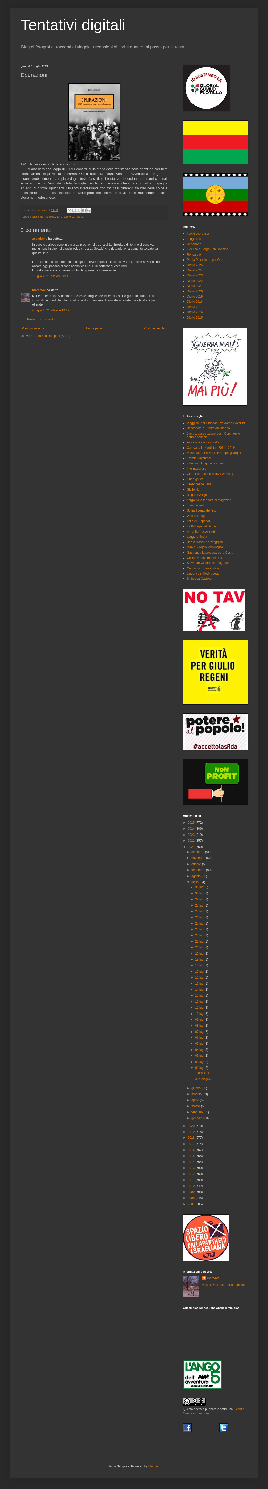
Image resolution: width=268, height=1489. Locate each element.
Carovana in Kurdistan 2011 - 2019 (211, 448)
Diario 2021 (195, 286)
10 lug (199, 1014)
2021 (192, 847)
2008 (192, 1198)
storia (80, 216)
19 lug (199, 959)
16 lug (199, 977)
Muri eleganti (203, 1079)
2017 (192, 1144)
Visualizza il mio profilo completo (224, 1285)
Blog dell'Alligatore (199, 495)
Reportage (194, 244)
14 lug (199, 989)
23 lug (199, 935)
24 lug (199, 929)
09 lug (199, 1019)
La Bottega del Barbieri (202, 526)
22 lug (199, 941)
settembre (198, 870)
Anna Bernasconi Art (201, 531)
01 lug (199, 1068)
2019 (192, 1132)
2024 (192, 828)
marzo (196, 1106)
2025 (192, 822)
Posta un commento (41, 319)
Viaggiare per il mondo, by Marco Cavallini (216, 423)
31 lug (199, 887)
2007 (192, 1204)
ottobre (196, 864)
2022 (192, 840)
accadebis (39, 238)
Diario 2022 (195, 281)
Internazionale (196, 468)
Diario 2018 (195, 301)
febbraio (197, 1112)
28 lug (199, 905)
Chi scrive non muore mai (204, 558)
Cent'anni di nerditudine (203, 568)
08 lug (199, 1025)
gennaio (197, 1118)
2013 (192, 1168)
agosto (196, 876)
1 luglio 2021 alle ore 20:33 (50, 276)
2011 (192, 1180)
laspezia (50, 216)
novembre (198, 858)
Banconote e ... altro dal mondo (208, 428)
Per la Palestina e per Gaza (206, 260)
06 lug (199, 1037)
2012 (192, 1174)
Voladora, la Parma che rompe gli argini (214, 453)
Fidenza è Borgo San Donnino (207, 249)
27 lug (199, 911)
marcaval (39, 290)
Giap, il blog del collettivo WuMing (210, 474)
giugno (196, 1088)
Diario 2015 (195, 317)
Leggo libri (194, 239)
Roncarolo (194, 254)
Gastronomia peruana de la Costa (210, 552)
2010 (192, 1186)
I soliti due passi (198, 233)
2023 (192, 835)
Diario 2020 (195, 291)
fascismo (38, 216)
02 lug (199, 1062)
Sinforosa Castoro (199, 578)
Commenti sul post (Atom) (52, 336)
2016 (192, 1150)
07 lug (199, 1032)
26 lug (199, 917)
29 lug (199, 899)
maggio (197, 1094)
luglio (195, 882)
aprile (195, 1100)
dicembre (198, 852)
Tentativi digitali (73, 24)
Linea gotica (195, 479)
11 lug (199, 1007)
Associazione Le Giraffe (203, 442)
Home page (94, 328)
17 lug (199, 971)
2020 (192, 1126)
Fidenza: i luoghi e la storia (205, 463)
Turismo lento (196, 505)
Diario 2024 (195, 270)
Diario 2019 (195, 296)
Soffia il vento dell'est (201, 510)
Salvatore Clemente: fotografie (208, 563)
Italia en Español (198, 521)
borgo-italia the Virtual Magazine (209, 500)
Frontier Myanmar (199, 458)
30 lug (199, 893)
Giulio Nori (194, 489)
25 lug (199, 923)
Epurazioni (201, 1073)
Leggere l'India (197, 537)
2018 (192, 1138)
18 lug (199, 965)
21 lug (199, 947)
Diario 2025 (195, 265)
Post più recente (33, 328)
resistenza (69, 216)
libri (59, 216)
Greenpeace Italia (199, 484)
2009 (192, 1192)
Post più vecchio (155, 328)
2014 (192, 1162)
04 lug (199, 1050)
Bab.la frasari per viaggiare (205, 542)
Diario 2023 (195, 275)
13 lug (199, 995)
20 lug (199, 953)
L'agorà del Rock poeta (203, 573)
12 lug (199, 1001)
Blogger (153, 1466)
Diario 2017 (195, 307)
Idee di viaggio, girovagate (205, 547)
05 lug (199, 1043)
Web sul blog (196, 516)
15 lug (199, 983)
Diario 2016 (195, 312)
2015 (192, 1156)
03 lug (199, 1055)
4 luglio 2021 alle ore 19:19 (50, 310)
